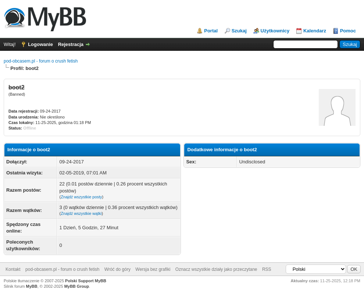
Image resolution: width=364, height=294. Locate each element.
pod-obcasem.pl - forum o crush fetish (41, 61)
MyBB (32, 286)
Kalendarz (314, 30)
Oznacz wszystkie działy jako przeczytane (216, 269)
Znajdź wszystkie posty (81, 197)
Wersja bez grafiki (152, 269)
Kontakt (13, 269)
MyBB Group (76, 286)
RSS (266, 269)
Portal (211, 30)
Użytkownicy (275, 30)
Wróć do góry (117, 269)
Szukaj (239, 30)
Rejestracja (70, 44)
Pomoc (348, 30)
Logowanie (40, 44)
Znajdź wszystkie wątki (81, 213)
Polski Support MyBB (85, 281)
